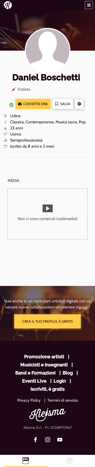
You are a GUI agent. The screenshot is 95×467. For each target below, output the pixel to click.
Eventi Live (34, 381)
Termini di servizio (62, 400)
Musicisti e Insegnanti (44, 364)
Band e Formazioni (35, 373)
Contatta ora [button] (33, 104)
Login (59, 381)
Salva (62, 104)
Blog (68, 373)
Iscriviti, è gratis (47, 389)
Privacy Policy (29, 400)
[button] (89, 5)
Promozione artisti (44, 356)
